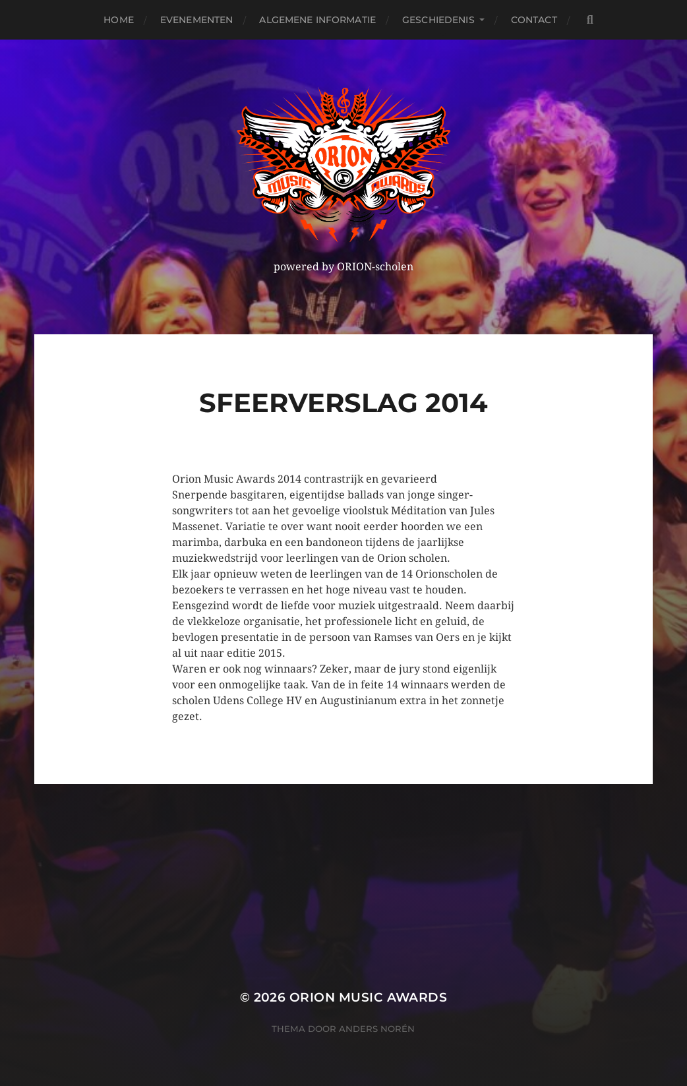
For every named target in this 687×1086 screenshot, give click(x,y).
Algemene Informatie (317, 20)
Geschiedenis (438, 20)
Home (119, 20)
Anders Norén (377, 1028)
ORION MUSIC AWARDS (368, 997)
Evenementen (196, 20)
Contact (534, 20)
